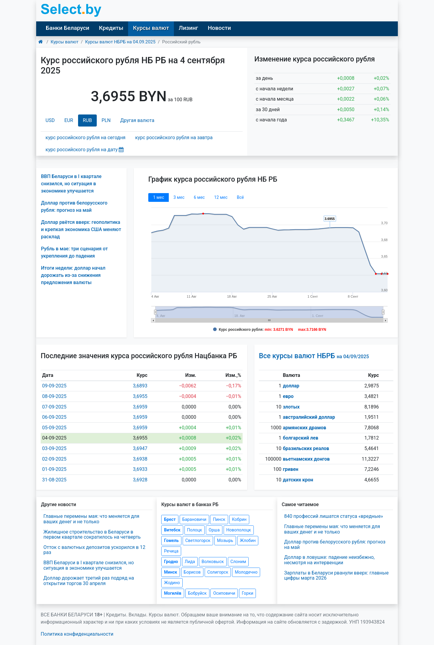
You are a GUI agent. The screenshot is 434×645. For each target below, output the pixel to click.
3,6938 (140, 459)
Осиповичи (224, 593)
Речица (171, 551)
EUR (68, 120)
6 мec (199, 197)
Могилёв (172, 593)
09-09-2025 (54, 386)
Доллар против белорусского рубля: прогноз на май (334, 544)
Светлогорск (197, 540)
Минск (170, 572)
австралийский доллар (309, 417)
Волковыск (213, 561)
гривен (290, 469)
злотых (291, 407)
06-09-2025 (54, 417)
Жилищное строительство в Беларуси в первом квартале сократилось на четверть (92, 534)
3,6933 (140, 469)
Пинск (219, 519)
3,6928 (140, 480)
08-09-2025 (54, 396)
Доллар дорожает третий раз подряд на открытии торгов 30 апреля (88, 580)
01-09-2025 (54, 469)
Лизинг (188, 27)
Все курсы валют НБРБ (314, 356)
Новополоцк (238, 530)
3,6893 (140, 386)
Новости (219, 27)
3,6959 (140, 407)
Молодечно (246, 572)
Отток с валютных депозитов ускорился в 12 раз (94, 550)
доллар (291, 386)
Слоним (238, 561)
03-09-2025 (54, 448)
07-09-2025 (54, 407)
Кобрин (239, 519)
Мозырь (225, 540)
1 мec (158, 197)
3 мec (178, 197)
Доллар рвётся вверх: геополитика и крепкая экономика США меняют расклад (81, 229)
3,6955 (140, 396)
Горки (247, 593)
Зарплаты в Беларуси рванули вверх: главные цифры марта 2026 (336, 575)
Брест (169, 519)
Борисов (192, 572)
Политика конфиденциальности (77, 634)
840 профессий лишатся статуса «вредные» (333, 516)
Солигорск (217, 572)
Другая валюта (137, 120)
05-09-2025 (54, 428)
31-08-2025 (54, 480)
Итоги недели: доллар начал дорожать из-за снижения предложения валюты (73, 275)
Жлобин (248, 540)
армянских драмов (304, 428)
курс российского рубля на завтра (173, 137)
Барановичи (194, 519)
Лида (190, 561)
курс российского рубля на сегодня (85, 137)
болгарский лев (300, 438)
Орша (214, 530)
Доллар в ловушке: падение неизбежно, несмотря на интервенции (329, 559)
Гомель (171, 540)
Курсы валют (151, 27)
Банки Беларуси (67, 27)
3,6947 (140, 448)
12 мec (220, 197)
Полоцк (194, 530)
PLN (106, 120)
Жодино (172, 582)
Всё (240, 197)
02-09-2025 (54, 459)
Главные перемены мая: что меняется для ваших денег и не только (91, 518)
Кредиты (111, 27)
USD (50, 120)
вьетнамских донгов (306, 459)
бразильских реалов (306, 448)
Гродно (171, 561)
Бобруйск (197, 593)
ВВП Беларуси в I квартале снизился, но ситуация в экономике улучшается (71, 184)
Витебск (172, 530)
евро (288, 396)
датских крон (298, 480)
